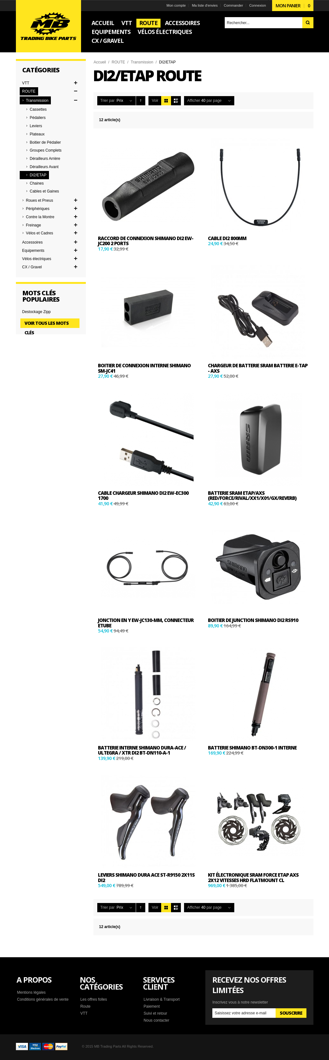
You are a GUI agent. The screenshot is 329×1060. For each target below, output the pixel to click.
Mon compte (176, 5)
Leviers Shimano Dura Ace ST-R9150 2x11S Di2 (146, 877)
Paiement (152, 1006)
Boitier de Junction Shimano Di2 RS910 (253, 620)
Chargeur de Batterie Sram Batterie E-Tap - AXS (257, 368)
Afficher (193, 100)
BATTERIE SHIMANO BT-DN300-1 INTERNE (252, 747)
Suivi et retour (155, 1013)
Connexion (257, 5)
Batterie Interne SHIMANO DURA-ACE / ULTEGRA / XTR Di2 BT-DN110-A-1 (142, 750)
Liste (176, 100)
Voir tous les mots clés (46, 324)
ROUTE (118, 62)
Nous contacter (156, 1020)
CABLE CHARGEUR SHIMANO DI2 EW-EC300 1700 (143, 495)
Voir (155, 100)
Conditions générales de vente (43, 999)
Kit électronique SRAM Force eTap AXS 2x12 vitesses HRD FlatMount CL (253, 877)
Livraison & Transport (162, 999)
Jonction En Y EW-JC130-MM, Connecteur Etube (146, 623)
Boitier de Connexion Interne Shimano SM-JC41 (144, 368)
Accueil (100, 62)
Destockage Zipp (36, 312)
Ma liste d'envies (205, 5)
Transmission (142, 62)
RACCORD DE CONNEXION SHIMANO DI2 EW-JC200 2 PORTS (145, 241)
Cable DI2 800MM (227, 238)
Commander (233, 5)
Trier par (107, 100)
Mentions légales (31, 992)
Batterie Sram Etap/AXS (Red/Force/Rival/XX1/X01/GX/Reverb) (252, 495)
